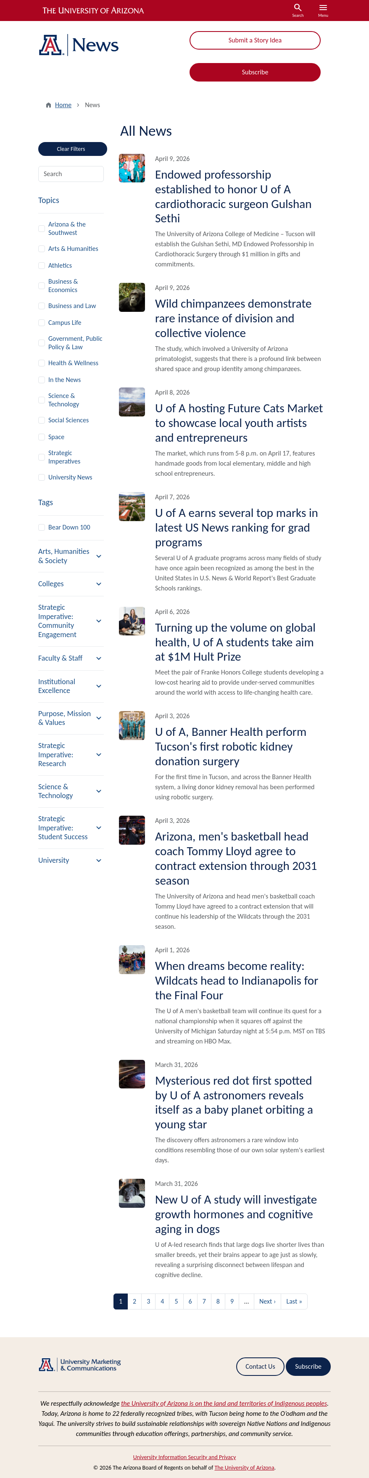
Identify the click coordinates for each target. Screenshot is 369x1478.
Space (56, 437)
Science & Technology (63, 400)
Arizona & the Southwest (67, 228)
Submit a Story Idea (255, 40)
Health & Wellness (73, 363)
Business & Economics (63, 285)
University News (70, 477)
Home (63, 105)
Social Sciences (68, 420)
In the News (64, 380)
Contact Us (260, 1366)
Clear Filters (82, 147)
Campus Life (65, 323)
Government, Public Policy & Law (75, 343)
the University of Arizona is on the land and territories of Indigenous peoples (224, 1403)
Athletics (60, 265)
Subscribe (255, 72)
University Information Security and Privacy (184, 1457)
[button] (71, 556)
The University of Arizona (244, 1467)
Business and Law (72, 306)
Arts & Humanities (73, 249)
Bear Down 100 (69, 527)
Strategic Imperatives (64, 457)
